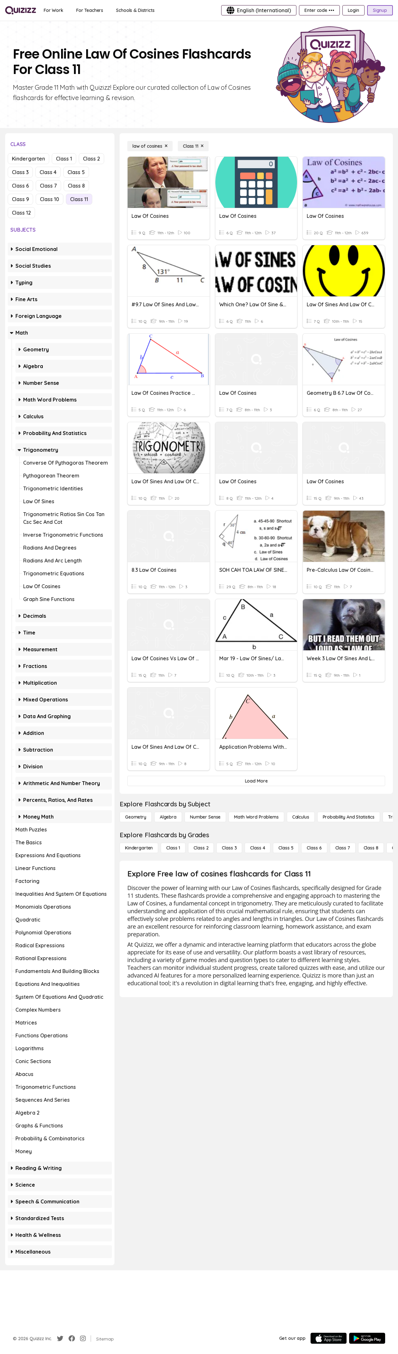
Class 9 (20, 199)
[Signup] (380, 10)
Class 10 (49, 199)
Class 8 (76, 185)
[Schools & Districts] (135, 10)
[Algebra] (168, 817)
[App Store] (329, 1338)
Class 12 (21, 212)
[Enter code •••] (319, 10)
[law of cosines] (150, 146)
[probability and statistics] (348, 817)
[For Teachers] (89, 10)
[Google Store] (367, 1338)
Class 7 (48, 185)
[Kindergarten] (139, 848)
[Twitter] (60, 1338)
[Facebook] (71, 1338)
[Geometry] (136, 817)
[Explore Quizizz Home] (20, 10)
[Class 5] (286, 848)
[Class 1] (173, 848)
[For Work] (53, 10)
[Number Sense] (205, 817)
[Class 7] (343, 848)
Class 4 (48, 172)
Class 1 (64, 158)
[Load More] (256, 781)
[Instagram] (83, 1338)
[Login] (353, 10)
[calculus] (301, 817)
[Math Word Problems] (256, 817)
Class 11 (79, 199)
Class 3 (20, 172)
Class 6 (20, 185)
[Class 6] (314, 848)
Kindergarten (28, 158)
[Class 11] (193, 146)
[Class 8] (371, 848)
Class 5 (76, 172)
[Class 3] (229, 848)
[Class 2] (201, 848)
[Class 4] (257, 848)
